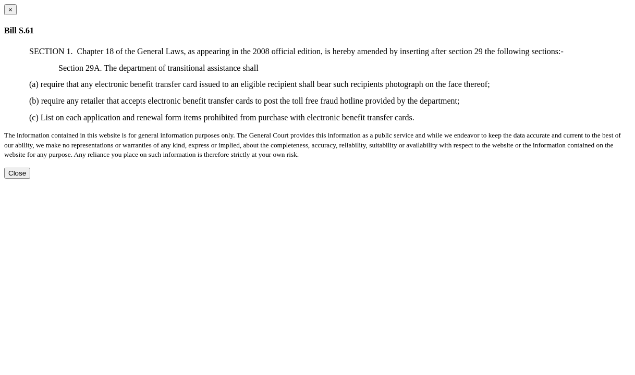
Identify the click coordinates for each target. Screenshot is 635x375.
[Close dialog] (10, 9)
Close (17, 173)
